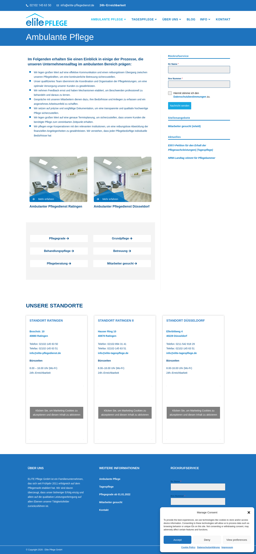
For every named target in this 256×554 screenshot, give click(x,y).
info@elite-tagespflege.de (113, 353)
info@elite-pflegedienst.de (45, 353)
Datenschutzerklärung (208, 547)
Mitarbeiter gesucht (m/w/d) (184, 126)
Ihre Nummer (175, 78)
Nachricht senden (179, 105)
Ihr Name (173, 64)
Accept (177, 539)
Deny (207, 539)
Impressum (227, 547)
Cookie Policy (188, 547)
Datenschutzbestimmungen (189, 96)
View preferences (236, 539)
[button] (249, 512)
